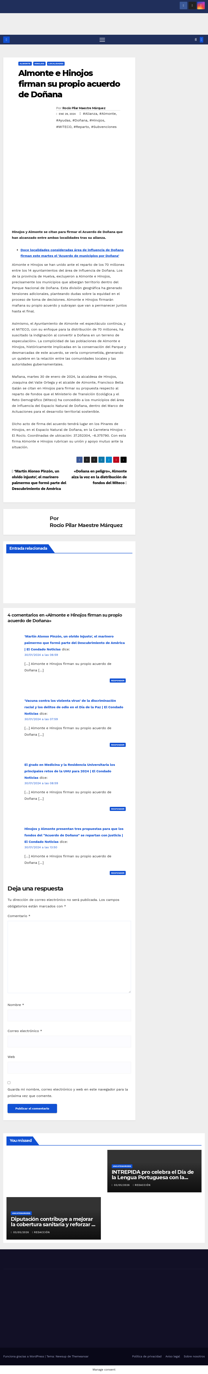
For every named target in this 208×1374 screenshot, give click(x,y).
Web (11, 1057)
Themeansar (80, 1356)
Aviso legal (172, 1356)
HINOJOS (39, 63)
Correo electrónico (25, 1031)
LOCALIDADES (56, 63)
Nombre (16, 1005)
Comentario (19, 916)
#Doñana (79, 120)
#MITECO (63, 127)
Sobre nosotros (194, 1356)
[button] (196, 40)
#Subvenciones (104, 127)
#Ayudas (63, 120)
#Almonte (107, 114)
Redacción (142, 1185)
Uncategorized (122, 1166)
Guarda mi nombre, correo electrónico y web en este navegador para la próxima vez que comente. (68, 1092)
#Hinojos (96, 120)
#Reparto (81, 127)
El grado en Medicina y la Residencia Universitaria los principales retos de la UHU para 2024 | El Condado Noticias (69, 771)
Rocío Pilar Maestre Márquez (83, 108)
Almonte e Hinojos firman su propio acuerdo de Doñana (69, 83)
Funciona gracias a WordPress (24, 1356)
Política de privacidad (147, 1356)
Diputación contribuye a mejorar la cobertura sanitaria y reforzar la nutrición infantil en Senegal (53, 1224)
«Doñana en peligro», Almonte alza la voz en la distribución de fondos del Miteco (99, 477)
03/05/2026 (122, 1185)
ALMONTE (25, 63)
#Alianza (90, 114)
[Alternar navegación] (102, 39)
